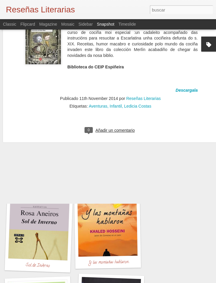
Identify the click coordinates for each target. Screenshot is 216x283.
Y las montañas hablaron (109, 262)
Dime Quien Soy (39, 182)
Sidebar (86, 24)
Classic (9, 24)
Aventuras (98, 71)
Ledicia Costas (137, 71)
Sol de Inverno (37, 265)
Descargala (187, 55)
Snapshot (105, 24)
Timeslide (127, 24)
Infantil (116, 71)
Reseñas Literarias (143, 63)
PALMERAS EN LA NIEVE (116, 186)
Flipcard (27, 24)
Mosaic (67, 24)
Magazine (48, 24)
